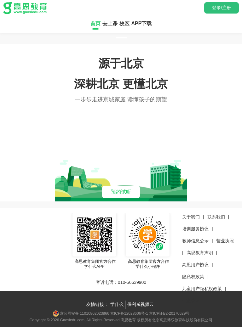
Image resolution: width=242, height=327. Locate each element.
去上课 (110, 23)
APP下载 (141, 23)
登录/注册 (221, 7)
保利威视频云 (140, 304)
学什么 (117, 304)
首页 (95, 23)
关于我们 (191, 216)
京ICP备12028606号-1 (129, 313)
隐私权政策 (193, 276)
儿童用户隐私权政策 (202, 288)
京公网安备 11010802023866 (81, 313)
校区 (124, 23)
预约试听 (121, 192)
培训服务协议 (195, 228)
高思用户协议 (195, 264)
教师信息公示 (195, 240)
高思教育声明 (200, 252)
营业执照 (225, 240)
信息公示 (191, 300)
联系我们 (216, 216)
